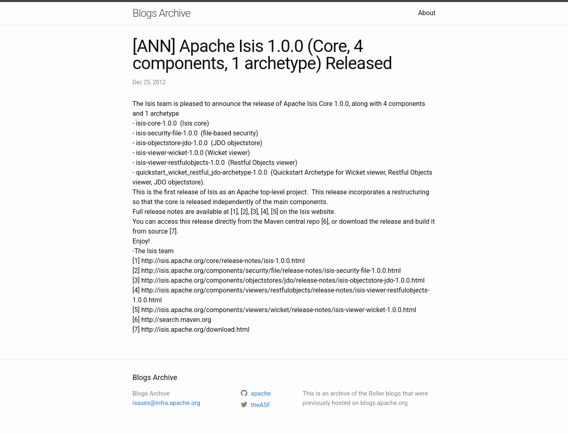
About (427, 13)
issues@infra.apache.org (166, 403)
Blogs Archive (161, 13)
